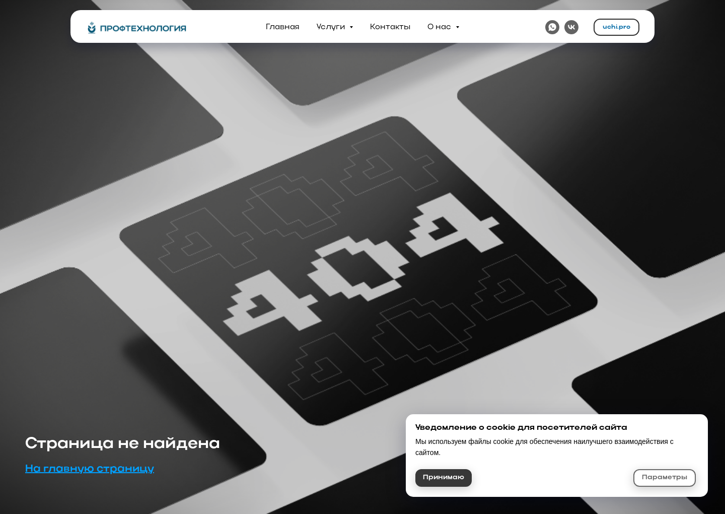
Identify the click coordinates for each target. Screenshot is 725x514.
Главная (283, 27)
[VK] (571, 27)
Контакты (390, 27)
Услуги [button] (332, 27)
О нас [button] (440, 27)
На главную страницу (89, 469)
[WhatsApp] (552, 27)
